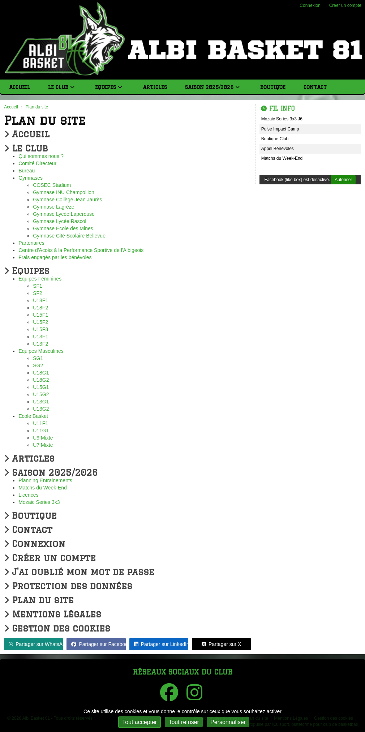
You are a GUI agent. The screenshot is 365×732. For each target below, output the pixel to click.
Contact (315, 87)
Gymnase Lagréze (53, 207)
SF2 (37, 293)
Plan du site (39, 600)
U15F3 (40, 329)
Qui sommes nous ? (41, 156)
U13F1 (40, 336)
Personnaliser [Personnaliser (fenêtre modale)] (228, 722)
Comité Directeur (37, 163)
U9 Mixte (43, 438)
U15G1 (41, 387)
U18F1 (40, 300)
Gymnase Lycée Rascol (59, 221)
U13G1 (41, 401)
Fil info (278, 108)
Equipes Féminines (39, 279)
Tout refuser (183, 722)
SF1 (37, 286)
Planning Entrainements (45, 480)
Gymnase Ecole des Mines (63, 228)
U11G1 (41, 430)
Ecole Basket (33, 416)
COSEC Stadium (52, 185)
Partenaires (31, 243)
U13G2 (41, 409)
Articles (155, 87)
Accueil (19, 87)
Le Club (61, 87)
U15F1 (40, 315)
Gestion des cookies (57, 628)
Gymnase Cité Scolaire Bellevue (69, 236)
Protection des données (68, 586)
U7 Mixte (43, 445)
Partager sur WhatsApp (36, 644)
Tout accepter (139, 722)
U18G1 (41, 373)
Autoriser (343, 179)
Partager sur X (221, 644)
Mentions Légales (52, 614)
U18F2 (40, 308)
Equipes (108, 87)
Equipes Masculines (41, 351)
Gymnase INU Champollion (63, 192)
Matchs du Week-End (42, 488)
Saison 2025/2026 (212, 87)
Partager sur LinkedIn (161, 644)
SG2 (38, 365)
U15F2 (40, 322)
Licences (28, 495)
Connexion (310, 5)
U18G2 (41, 380)
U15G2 (41, 394)
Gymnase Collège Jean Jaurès (67, 199)
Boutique (272, 87)
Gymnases (30, 178)
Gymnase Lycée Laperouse (64, 214)
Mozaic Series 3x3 (39, 502)
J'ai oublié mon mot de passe (79, 572)
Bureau (26, 171)
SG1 (38, 358)
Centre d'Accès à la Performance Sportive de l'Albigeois (80, 250)
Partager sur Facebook (98, 644)
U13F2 (40, 344)
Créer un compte (345, 5)
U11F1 (40, 423)
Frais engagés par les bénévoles (54, 257)
